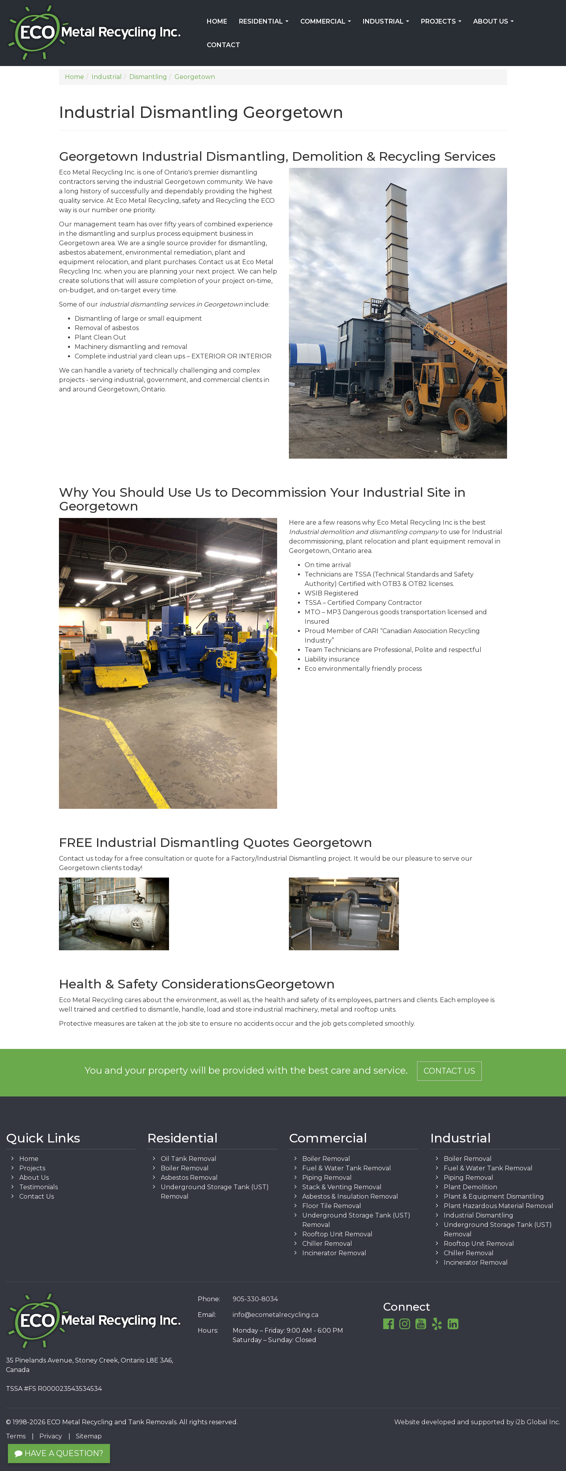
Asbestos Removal (189, 1177)
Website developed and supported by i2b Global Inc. (477, 1422)
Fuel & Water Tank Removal (346, 1168)
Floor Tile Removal (331, 1206)
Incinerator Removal (334, 1253)
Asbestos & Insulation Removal (350, 1196)
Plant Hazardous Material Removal (498, 1206)
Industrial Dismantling (478, 1215)
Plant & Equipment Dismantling (494, 1196)
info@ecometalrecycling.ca (275, 1315)
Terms (16, 1436)
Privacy (50, 1436)
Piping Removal (327, 1177)
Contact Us (449, 1071)
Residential (265, 24)
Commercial (327, 24)
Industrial (387, 24)
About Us (495, 24)
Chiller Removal (327, 1243)
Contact (223, 45)
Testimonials (38, 1187)
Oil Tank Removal (189, 1158)
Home (217, 21)
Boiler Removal (185, 1168)
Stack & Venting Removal (342, 1187)
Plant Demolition (470, 1187)
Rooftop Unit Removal (337, 1234)
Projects (443, 24)
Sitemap (89, 1436)
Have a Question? (59, 1453)
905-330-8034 (255, 1299)
